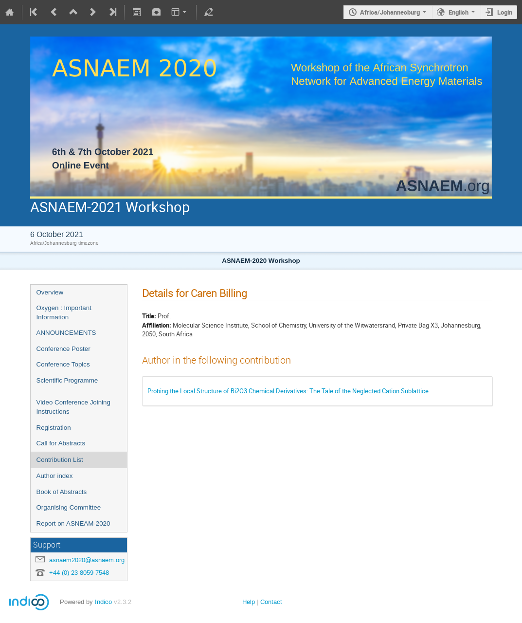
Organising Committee (68, 507)
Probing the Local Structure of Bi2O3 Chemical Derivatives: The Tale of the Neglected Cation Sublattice (288, 390)
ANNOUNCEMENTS (66, 332)
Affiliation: (156, 325)
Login (504, 12)
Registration (53, 427)
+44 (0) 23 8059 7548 (79, 572)
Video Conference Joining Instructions (73, 407)
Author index (54, 475)
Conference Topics (63, 364)
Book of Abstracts (61, 491)
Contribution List (59, 459)
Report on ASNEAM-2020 (73, 523)
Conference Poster (63, 348)
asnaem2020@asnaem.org (87, 560)
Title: (149, 316)
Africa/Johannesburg (390, 12)
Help (248, 602)
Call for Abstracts (61, 443)
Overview (50, 292)
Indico (103, 602)
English (458, 12)
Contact (271, 602)
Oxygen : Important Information (63, 312)
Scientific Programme (67, 380)
